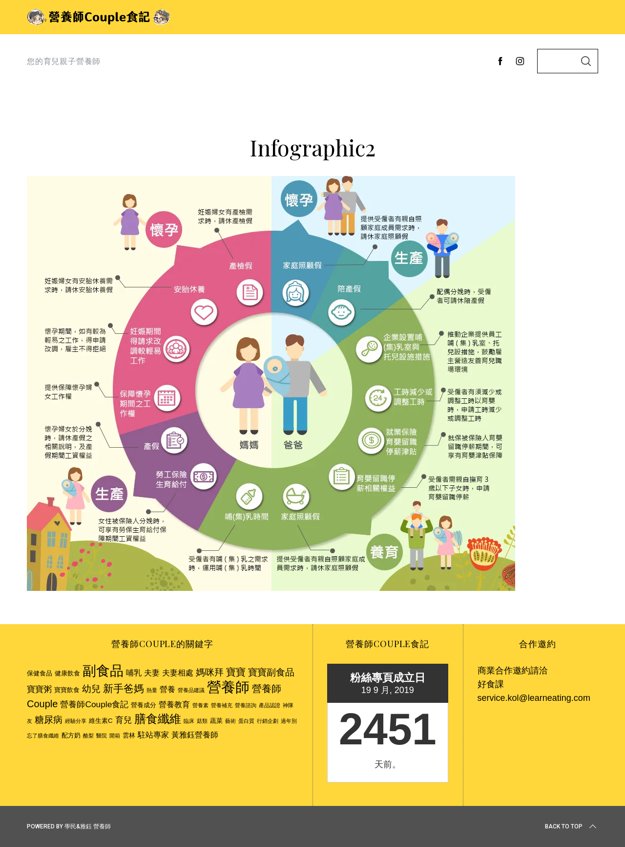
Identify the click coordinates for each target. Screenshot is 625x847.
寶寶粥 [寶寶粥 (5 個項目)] (39, 689)
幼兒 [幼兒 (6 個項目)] (91, 689)
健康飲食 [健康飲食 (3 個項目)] (67, 673)
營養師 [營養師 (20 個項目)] (228, 687)
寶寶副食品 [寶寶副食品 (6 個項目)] (271, 672)
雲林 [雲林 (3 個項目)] (129, 735)
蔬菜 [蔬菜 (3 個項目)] (216, 720)
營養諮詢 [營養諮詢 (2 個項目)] (245, 705)
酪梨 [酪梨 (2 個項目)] (88, 735)
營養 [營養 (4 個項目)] (167, 689)
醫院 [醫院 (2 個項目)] (101, 735)
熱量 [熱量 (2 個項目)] (151, 690)
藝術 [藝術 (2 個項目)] (230, 721)
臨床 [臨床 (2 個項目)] (189, 721)
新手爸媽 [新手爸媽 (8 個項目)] (123, 688)
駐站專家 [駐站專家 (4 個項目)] (153, 735)
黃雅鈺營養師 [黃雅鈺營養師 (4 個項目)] (194, 735)
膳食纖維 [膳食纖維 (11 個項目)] (157, 718)
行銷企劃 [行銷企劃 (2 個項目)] (267, 721)
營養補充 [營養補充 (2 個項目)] (221, 705)
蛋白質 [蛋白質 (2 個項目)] (246, 721)
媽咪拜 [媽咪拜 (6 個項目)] (210, 672)
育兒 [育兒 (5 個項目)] (123, 720)
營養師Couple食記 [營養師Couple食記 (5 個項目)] (94, 704)
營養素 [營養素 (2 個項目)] (200, 705)
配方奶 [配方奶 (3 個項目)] (71, 735)
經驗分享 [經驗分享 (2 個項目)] (75, 721)
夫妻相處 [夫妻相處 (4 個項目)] (177, 673)
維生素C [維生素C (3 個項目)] (101, 720)
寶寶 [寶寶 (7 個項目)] (236, 672)
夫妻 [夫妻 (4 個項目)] (152, 673)
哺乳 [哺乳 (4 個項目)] (134, 673)
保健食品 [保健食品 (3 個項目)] (39, 673)
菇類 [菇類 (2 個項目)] (202, 721)
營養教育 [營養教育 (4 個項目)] (174, 704)
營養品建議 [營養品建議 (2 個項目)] (191, 690)
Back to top (571, 826)
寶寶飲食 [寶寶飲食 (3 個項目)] (67, 690)
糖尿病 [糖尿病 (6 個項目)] (48, 720)
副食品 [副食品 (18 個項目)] (103, 670)
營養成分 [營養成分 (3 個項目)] (143, 705)
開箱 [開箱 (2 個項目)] (114, 735)
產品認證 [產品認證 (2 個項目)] (269, 705)
